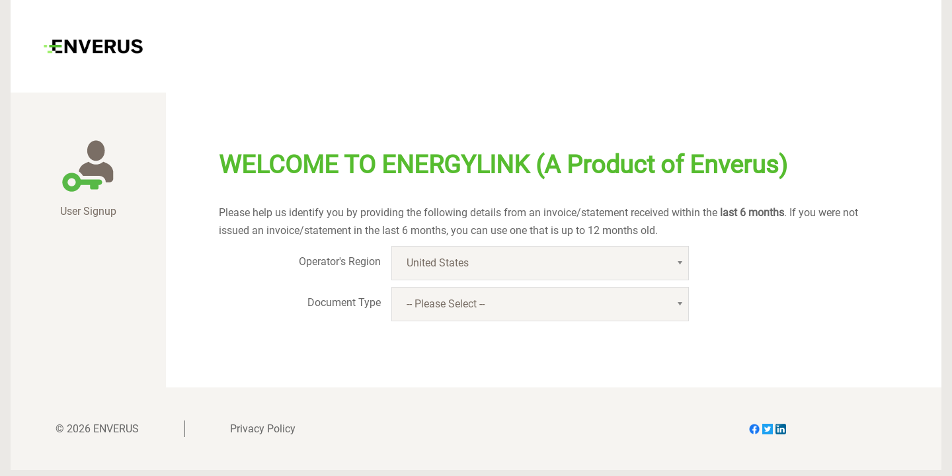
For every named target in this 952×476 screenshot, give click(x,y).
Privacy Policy (263, 428)
